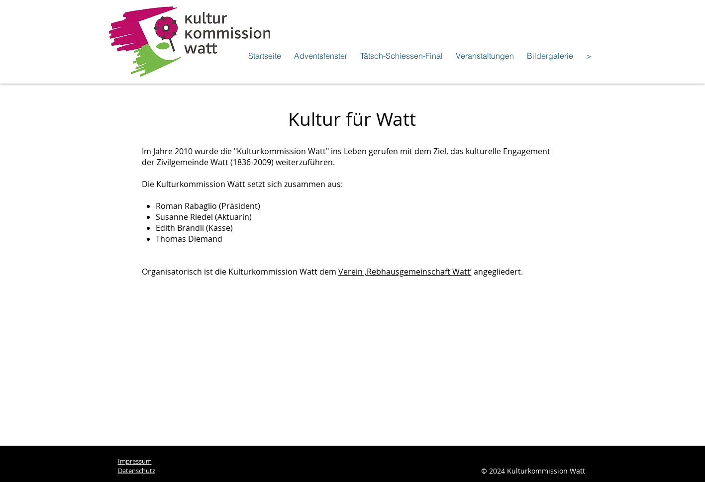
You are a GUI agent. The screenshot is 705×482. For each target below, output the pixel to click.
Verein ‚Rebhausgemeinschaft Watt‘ (405, 271)
